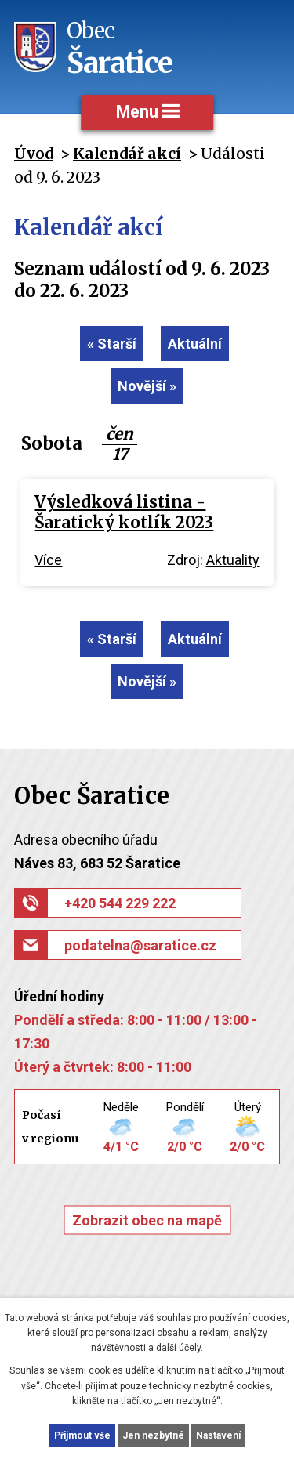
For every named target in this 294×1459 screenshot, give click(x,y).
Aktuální (195, 343)
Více (48, 560)
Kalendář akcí (127, 153)
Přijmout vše (82, 1435)
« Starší (111, 343)
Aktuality (233, 560)
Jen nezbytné (153, 1435)
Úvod (33, 153)
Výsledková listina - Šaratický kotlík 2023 (123, 512)
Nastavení (218, 1435)
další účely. (179, 1347)
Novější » (147, 386)
